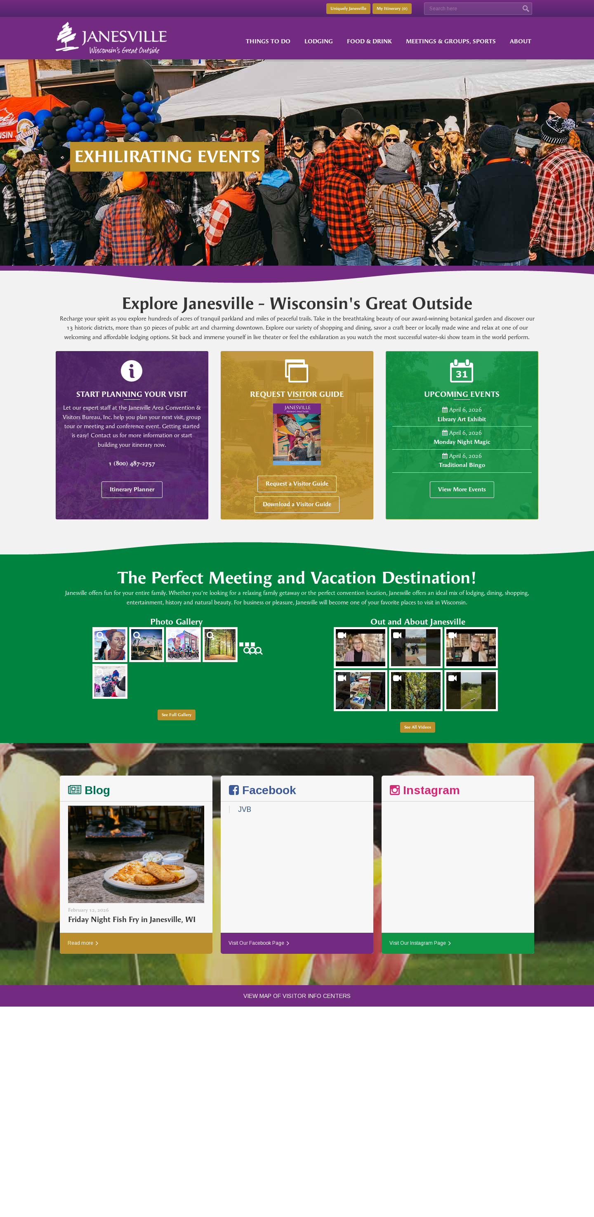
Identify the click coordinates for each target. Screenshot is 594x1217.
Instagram (425, 790)
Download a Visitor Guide (297, 504)
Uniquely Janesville (348, 8)
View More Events (462, 489)
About (520, 41)
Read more (83, 943)
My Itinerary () (392, 8)
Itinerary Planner (132, 489)
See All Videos (417, 727)
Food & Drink (369, 41)
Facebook (262, 790)
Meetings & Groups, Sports (451, 41)
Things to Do (268, 41)
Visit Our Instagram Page (420, 943)
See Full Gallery (176, 714)
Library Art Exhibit (462, 419)
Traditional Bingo (462, 465)
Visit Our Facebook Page (259, 943)
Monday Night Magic (462, 442)
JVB (244, 809)
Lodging (318, 41)
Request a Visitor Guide (297, 483)
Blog (89, 790)
